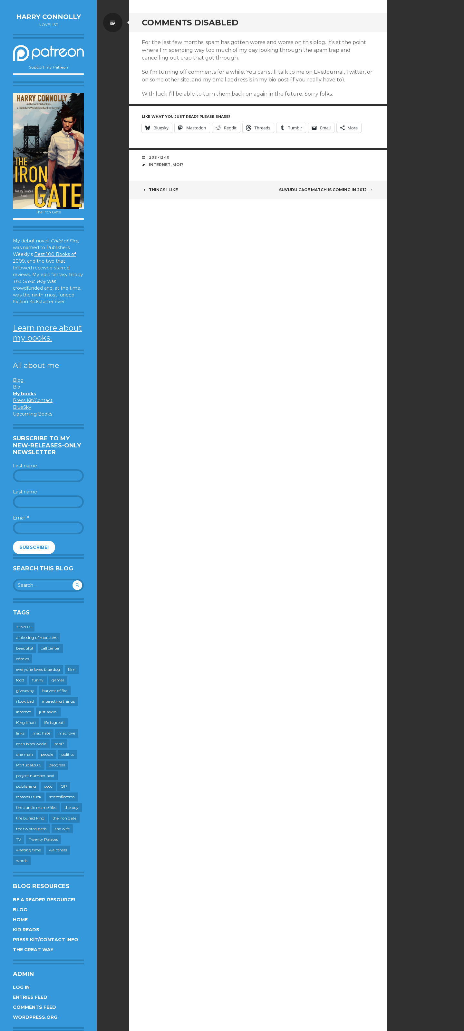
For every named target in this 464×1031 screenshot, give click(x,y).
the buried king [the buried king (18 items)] (30, 818)
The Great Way (33, 949)
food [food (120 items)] (20, 680)
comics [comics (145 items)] (22, 658)
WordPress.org (35, 1017)
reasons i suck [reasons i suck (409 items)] (28, 796)
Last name (25, 492)
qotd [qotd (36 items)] (48, 786)
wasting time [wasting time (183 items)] (28, 850)
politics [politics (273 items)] (67, 754)
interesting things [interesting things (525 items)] (58, 701)
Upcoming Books (32, 414)
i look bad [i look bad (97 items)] (25, 701)
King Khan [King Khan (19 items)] (26, 722)
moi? (177, 164)
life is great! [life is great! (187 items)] (54, 722)
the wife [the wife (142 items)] (62, 828)
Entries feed (30, 997)
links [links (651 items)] (20, 733)
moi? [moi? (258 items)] (59, 743)
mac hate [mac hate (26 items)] (41, 733)
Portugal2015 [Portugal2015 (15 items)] (28, 765)
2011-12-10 (159, 157)
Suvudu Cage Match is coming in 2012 (326, 189)
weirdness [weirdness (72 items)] (58, 850)
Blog (18, 380)
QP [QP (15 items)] (64, 786)
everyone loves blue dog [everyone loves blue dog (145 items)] (38, 669)
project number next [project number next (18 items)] (35, 775)
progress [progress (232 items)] (57, 765)
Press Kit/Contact (33, 400)
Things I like (160, 189)
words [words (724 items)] (21, 860)
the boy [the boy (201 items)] (71, 807)
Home (20, 920)
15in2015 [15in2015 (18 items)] (23, 626)
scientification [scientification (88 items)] (62, 796)
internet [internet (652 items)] (23, 711)
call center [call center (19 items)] (50, 648)
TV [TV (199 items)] (18, 839)
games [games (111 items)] (58, 680)
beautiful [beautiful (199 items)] (24, 648)
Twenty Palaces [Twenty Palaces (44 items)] (43, 839)
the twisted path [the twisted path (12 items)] (31, 828)
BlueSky (22, 407)
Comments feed (34, 1007)
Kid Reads (26, 930)
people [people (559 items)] (47, 754)
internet (159, 164)
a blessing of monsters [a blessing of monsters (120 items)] (36, 637)
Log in (21, 987)
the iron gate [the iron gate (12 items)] (64, 818)
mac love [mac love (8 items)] (66, 733)
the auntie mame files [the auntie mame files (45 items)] (36, 807)
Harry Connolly (48, 17)
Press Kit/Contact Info (45, 939)
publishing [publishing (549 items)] (26, 786)
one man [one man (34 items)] (24, 754)
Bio (16, 387)
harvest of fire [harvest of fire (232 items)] (54, 690)
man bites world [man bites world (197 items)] (31, 743)
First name (25, 466)
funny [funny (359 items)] (38, 680)
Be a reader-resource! (44, 900)
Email (21, 518)
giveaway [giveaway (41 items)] (25, 690)
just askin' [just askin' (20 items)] (48, 711)
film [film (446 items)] (71, 669)
